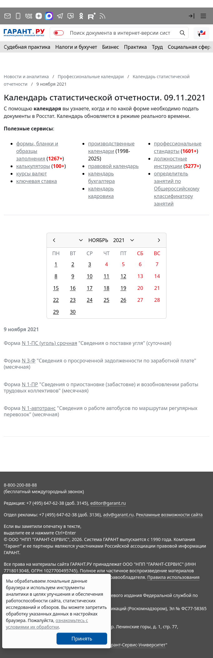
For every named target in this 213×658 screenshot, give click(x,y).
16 (73, 288)
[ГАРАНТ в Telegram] (60, 16)
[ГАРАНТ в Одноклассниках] (81, 16)
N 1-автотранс (39, 408)
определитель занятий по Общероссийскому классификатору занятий (177, 188)
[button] (191, 16)
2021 (119, 240)
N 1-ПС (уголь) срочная (49, 343)
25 (106, 299)
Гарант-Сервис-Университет (136, 645)
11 (106, 276)
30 (73, 311)
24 (89, 299)
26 (123, 299)
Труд (157, 46)
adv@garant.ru (118, 515)
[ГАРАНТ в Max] (49, 16)
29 (56, 311)
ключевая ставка (36, 181)
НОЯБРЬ (98, 240)
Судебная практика (27, 46)
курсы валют (31, 173)
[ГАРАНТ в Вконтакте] (28, 16)
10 (89, 276)
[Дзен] (39, 16)
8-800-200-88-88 (20, 485)
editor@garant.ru (108, 503)
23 (73, 299)
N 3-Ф (29, 360)
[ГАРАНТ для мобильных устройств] (18, 16)
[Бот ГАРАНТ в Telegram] (70, 16)
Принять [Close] (82, 638)
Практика (135, 46)
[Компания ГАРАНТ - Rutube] (92, 16)
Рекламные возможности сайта (169, 515)
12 (123, 276)
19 (123, 288)
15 (56, 288)
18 (106, 288)
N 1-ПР (30, 384)
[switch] (59, 32)
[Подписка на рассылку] (7, 16)
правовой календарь (113, 166)
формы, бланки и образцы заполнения (37, 151)
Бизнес (110, 46)
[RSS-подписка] (102, 16)
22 (56, 299)
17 (89, 288)
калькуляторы (33, 166)
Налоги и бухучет (76, 46)
